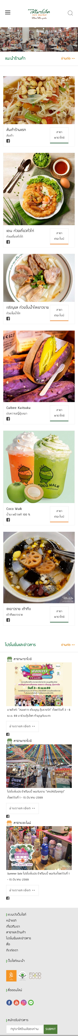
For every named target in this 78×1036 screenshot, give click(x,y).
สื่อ (8, 944)
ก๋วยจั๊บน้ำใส (13, 313)
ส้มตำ (9, 135)
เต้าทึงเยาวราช (14, 614)
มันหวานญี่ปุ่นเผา (16, 413)
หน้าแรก (11, 920)
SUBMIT (50, 1029)
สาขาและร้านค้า (16, 932)
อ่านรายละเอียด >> (22, 726)
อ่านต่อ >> (68, 58)
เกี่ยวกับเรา (13, 926)
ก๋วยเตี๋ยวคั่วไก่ (14, 236)
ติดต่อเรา (12, 950)
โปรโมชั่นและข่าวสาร (18, 938)
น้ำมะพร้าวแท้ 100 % (18, 514)
